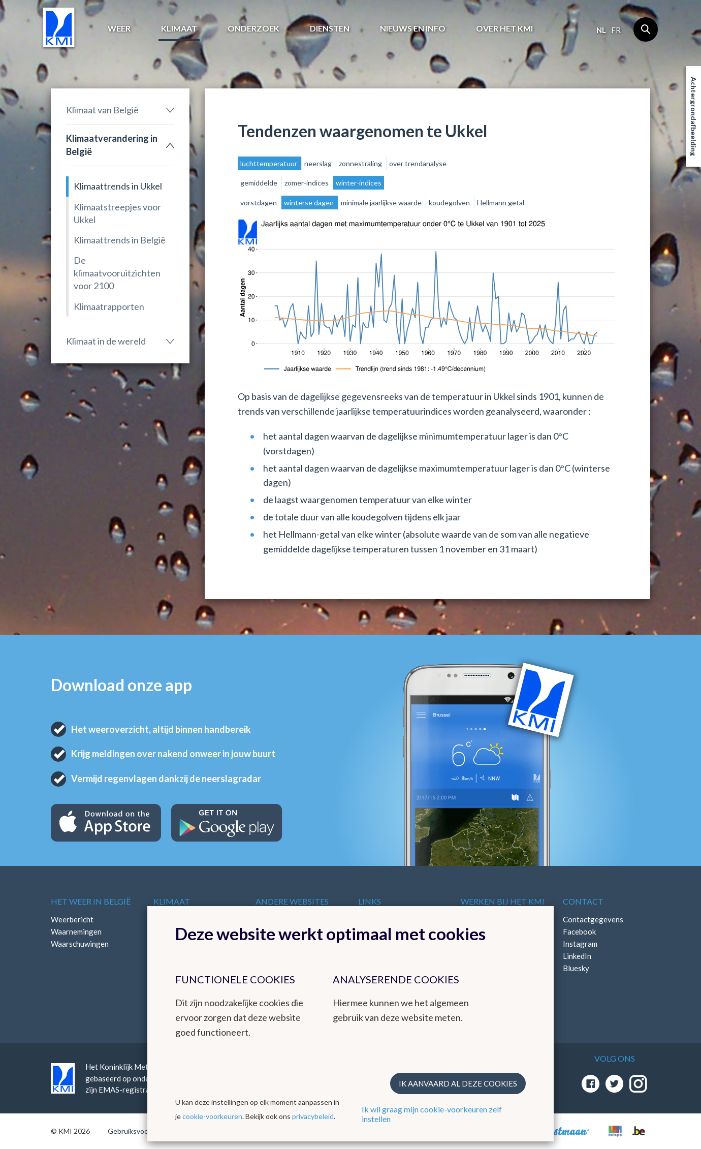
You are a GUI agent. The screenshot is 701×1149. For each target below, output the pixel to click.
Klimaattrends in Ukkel (118, 186)
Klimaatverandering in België (111, 145)
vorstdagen (259, 202)
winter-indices (358, 182)
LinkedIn (577, 955)
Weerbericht (72, 919)
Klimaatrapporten (109, 306)
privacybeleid (313, 1116)
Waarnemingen (76, 931)
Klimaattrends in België (120, 239)
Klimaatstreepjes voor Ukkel (117, 213)
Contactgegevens (593, 919)
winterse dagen (309, 202)
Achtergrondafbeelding (693, 116)
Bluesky (576, 968)
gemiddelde (259, 182)
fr (616, 30)
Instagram (580, 943)
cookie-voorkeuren (212, 1116)
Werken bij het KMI (503, 901)
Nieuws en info (412, 28)
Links (369, 901)
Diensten (329, 28)
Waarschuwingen (80, 943)
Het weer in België (91, 901)
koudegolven (450, 202)
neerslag (318, 163)
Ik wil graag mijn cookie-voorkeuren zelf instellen (432, 1114)
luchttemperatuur (269, 163)
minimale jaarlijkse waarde (382, 202)
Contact (583, 901)
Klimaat (179, 28)
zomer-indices (307, 182)
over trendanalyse (418, 163)
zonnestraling (361, 163)
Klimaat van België (102, 109)
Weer (119, 28)
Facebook (579, 931)
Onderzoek (253, 28)
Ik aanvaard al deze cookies (458, 1083)
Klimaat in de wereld (106, 341)
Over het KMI (504, 28)
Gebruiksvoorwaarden (143, 1131)
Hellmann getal (500, 202)
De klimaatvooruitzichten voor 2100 (117, 273)
